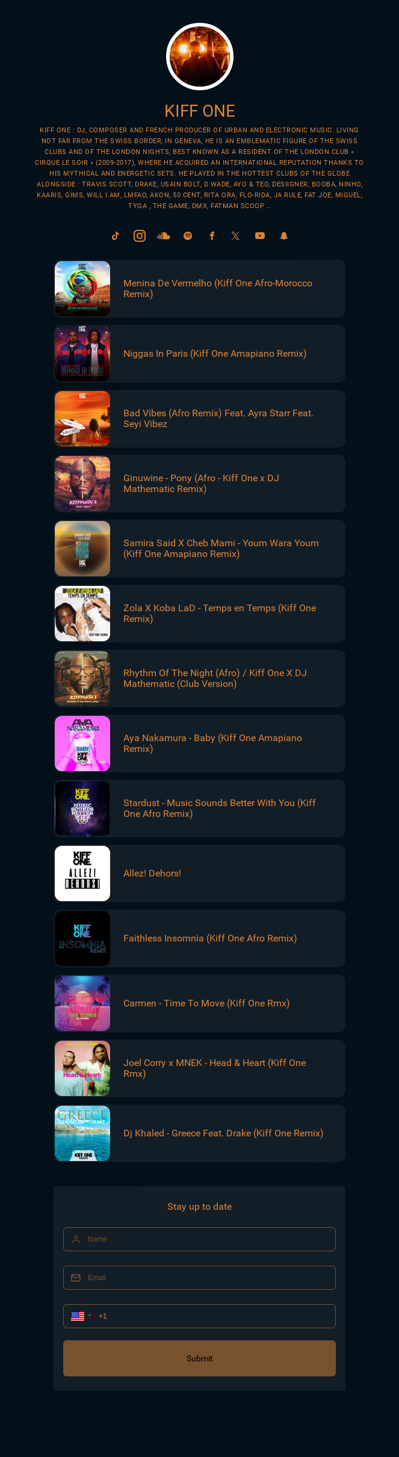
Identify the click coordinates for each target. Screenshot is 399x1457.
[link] (116, 236)
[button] (80, 1316)
